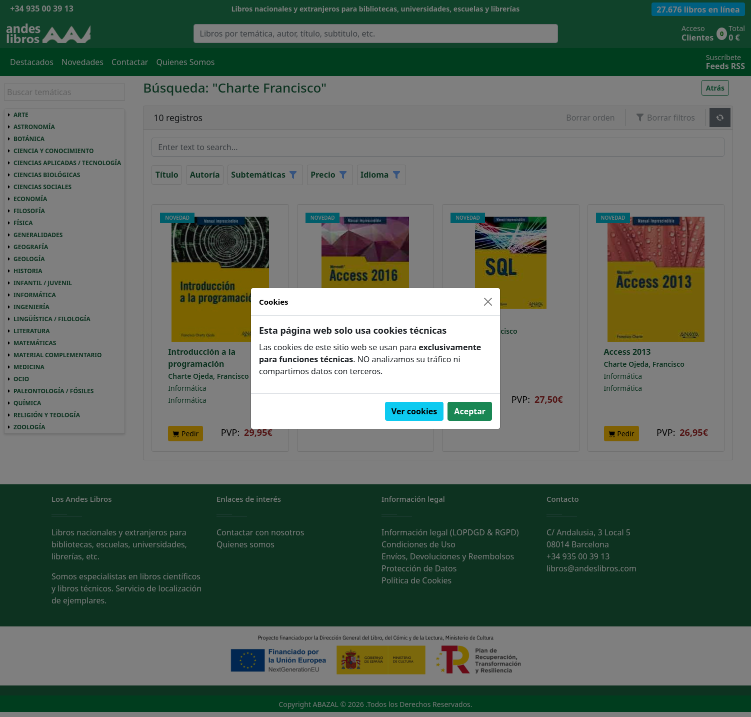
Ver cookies (415, 411)
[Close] (488, 302)
